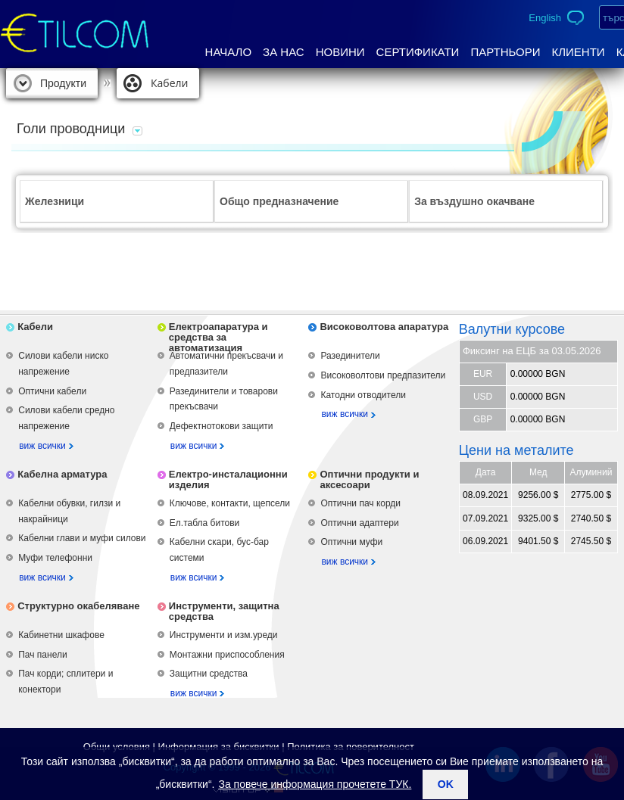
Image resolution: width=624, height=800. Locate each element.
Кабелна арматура (62, 474)
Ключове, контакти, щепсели (230, 503)
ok (446, 784)
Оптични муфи (351, 542)
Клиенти (577, 51)
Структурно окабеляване (78, 606)
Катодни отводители (362, 395)
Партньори (505, 51)
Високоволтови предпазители (382, 375)
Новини (340, 51)
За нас (283, 51)
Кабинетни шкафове (61, 635)
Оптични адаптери (359, 523)
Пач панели (42, 654)
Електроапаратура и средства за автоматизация (218, 337)
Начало (228, 51)
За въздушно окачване (474, 201)
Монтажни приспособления (227, 654)
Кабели (169, 83)
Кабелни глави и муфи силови (81, 538)
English (545, 17)
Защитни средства (209, 673)
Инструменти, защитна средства (224, 611)
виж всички (42, 445)
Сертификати (418, 51)
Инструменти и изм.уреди (224, 635)
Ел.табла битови (204, 523)
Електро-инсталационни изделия (228, 479)
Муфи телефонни (55, 558)
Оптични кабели (52, 391)
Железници (54, 201)
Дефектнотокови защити (221, 426)
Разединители (349, 355)
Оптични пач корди (360, 503)
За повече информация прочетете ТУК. (314, 784)
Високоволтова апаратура (384, 326)
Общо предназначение (279, 201)
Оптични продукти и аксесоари (369, 479)
